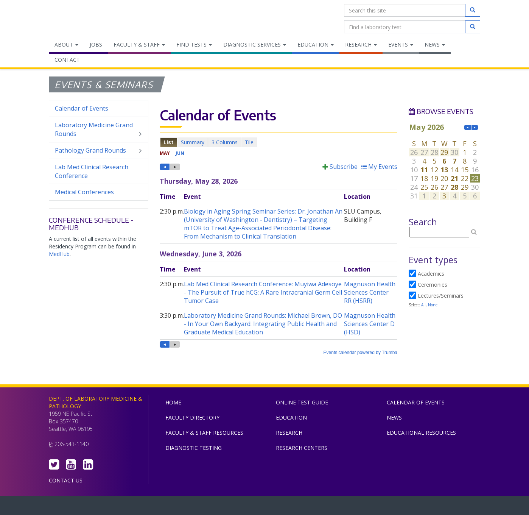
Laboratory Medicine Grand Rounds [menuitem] (98, 129)
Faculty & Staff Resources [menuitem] (204, 432)
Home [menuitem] (173, 402)
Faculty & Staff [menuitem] (139, 44)
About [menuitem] (66, 44)
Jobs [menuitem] (96, 44)
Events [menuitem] (400, 44)
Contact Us (65, 480)
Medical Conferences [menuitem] (84, 192)
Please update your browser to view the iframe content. (278, 142)
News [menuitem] (435, 44)
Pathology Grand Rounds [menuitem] (98, 150)
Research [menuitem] (361, 44)
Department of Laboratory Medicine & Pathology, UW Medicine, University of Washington (87, 18)
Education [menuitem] (315, 44)
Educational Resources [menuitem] (421, 432)
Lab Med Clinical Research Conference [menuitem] (91, 171)
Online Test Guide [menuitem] (302, 402)
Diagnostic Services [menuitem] (254, 44)
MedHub (59, 254)
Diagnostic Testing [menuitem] (193, 447)
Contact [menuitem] (67, 59)
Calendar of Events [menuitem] (81, 108)
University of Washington (297, 507)
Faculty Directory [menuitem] (192, 417)
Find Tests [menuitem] (194, 44)
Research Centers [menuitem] (301, 447)
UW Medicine (202, 507)
